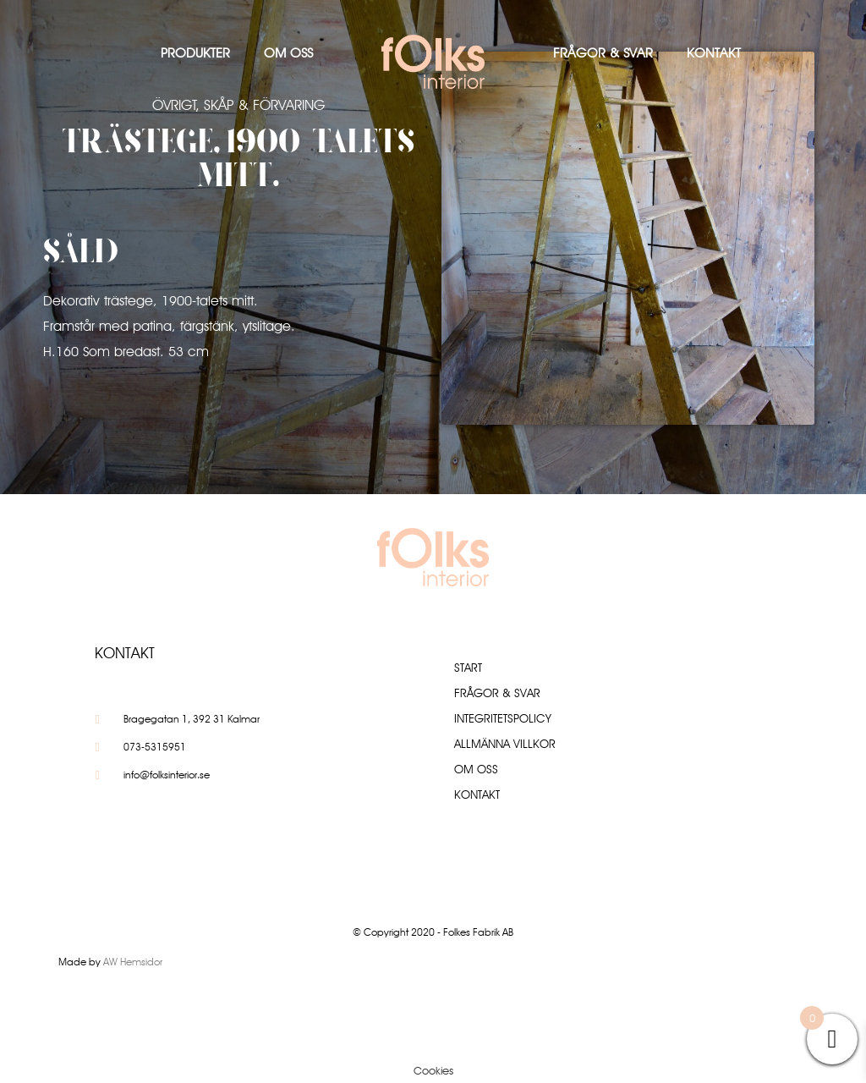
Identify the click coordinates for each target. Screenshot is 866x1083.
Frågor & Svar (603, 53)
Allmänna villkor (505, 743)
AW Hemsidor (132, 961)
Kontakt (714, 53)
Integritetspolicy (502, 718)
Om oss (288, 53)
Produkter (195, 53)
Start (468, 667)
